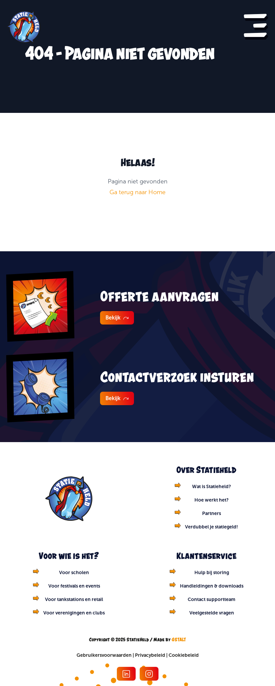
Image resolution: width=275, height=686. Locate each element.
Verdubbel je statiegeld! (211, 526)
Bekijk (117, 318)
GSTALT (179, 639)
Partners (211, 513)
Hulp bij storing (211, 572)
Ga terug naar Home (137, 192)
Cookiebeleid (184, 655)
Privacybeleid (150, 655)
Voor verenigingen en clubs (74, 612)
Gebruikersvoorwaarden (104, 655)
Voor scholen (74, 572)
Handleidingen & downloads (211, 586)
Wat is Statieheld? (211, 486)
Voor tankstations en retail (74, 599)
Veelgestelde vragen (211, 612)
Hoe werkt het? (211, 500)
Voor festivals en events (74, 586)
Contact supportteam (211, 599)
